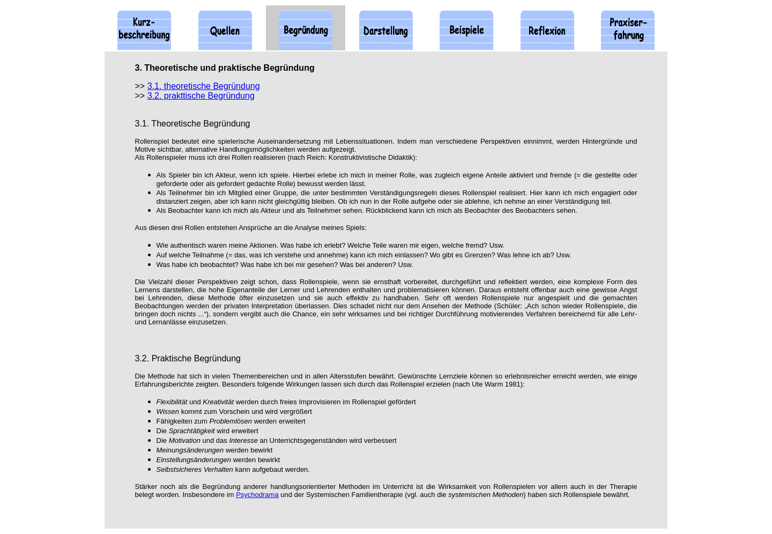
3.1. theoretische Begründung (203, 86)
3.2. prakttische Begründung (201, 95)
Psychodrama (257, 495)
